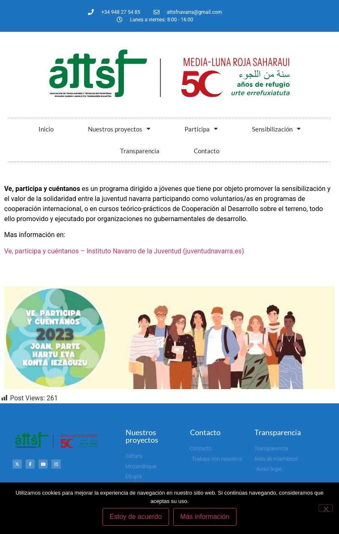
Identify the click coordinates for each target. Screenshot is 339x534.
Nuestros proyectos (119, 128)
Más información (204, 516)
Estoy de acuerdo (136, 516)
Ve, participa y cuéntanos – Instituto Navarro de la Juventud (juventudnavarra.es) (124, 251)
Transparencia (139, 151)
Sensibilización (276, 128)
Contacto (206, 151)
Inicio (46, 129)
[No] (325, 508)
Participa (201, 128)
